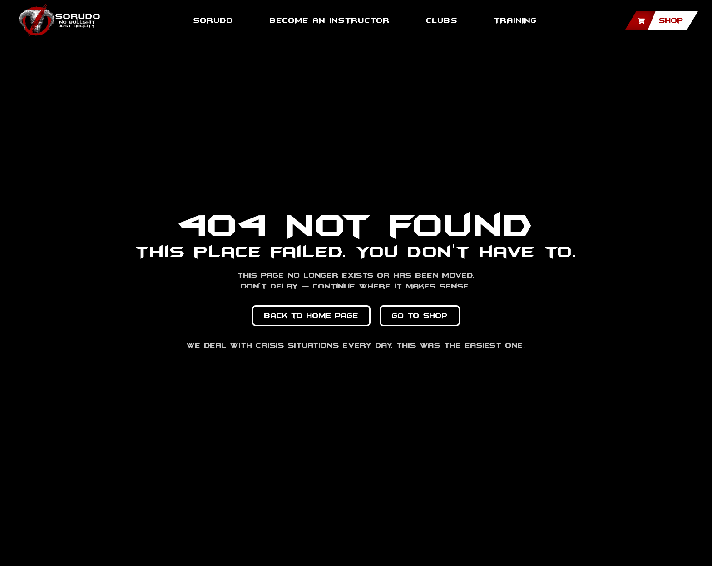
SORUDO (213, 20)
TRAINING (515, 20)
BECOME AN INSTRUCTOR (330, 20)
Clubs (442, 20)
